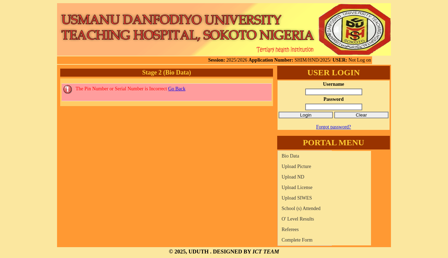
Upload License (297, 187)
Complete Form (297, 240)
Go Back (176, 88)
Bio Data (290, 156)
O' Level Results (298, 219)
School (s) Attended (301, 208)
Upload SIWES (297, 198)
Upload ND (293, 177)
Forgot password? (333, 127)
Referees (290, 229)
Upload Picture (296, 166)
